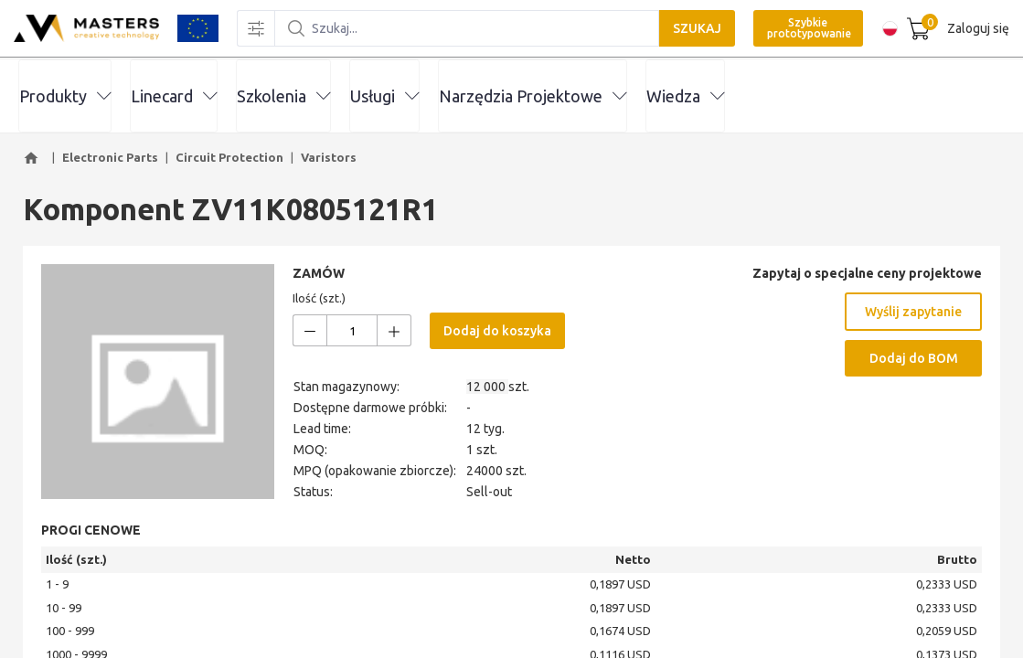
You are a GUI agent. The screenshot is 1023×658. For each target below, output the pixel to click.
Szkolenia (283, 96)
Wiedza (685, 96)
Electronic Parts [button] (110, 157)
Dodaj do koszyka (497, 331)
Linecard (174, 96)
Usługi (384, 96)
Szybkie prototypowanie (803, 28)
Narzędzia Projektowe (532, 96)
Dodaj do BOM (913, 358)
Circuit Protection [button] (229, 157)
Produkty (65, 96)
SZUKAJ (690, 29)
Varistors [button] (329, 157)
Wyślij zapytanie (913, 311)
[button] (34, 158)
